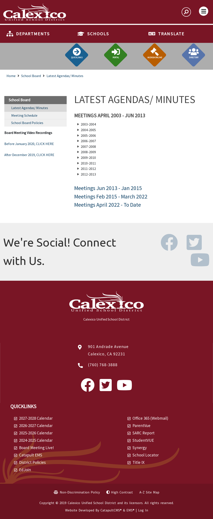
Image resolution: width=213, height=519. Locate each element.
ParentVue (141, 425)
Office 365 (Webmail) (150, 418)
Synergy (139, 447)
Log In (143, 510)
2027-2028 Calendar (36, 418)
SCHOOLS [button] (98, 34)
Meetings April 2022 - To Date (107, 204)
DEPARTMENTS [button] (33, 34)
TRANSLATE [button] (171, 34)
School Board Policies (27, 123)
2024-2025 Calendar (36, 440)
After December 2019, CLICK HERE (29, 155)
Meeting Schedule (24, 115)
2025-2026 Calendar (36, 432)
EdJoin (25, 469)
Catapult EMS (30, 455)
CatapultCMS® (111, 510)
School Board (31, 76)
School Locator (145, 455)
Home (11, 76)
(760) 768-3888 (103, 364)
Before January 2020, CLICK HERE (29, 144)
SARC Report (143, 432)
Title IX (138, 462)
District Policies (32, 462)
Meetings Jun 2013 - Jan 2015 (108, 188)
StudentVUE (143, 440)
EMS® (130, 510)
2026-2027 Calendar (36, 425)
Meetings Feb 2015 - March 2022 (110, 196)
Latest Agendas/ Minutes (65, 76)
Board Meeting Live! (36, 447)
